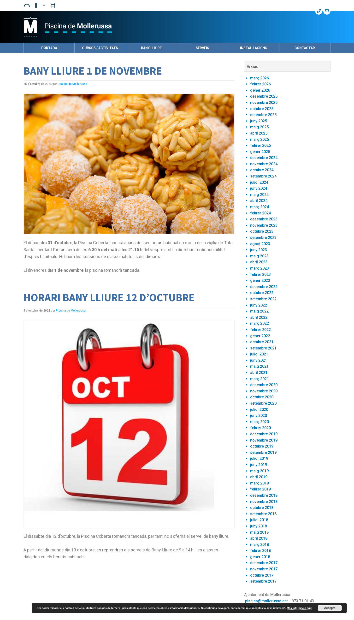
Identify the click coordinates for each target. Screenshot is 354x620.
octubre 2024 (261, 170)
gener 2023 (260, 280)
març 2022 (259, 323)
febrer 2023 (260, 274)
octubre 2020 (261, 397)
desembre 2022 (263, 286)
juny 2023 (258, 250)
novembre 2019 (263, 440)
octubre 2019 (261, 446)
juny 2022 (258, 305)
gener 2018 (260, 557)
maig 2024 (259, 194)
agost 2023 (260, 244)
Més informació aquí (299, 608)
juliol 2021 (259, 354)
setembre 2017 (263, 581)
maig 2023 (259, 256)
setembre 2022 (263, 299)
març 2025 (259, 139)
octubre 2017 (261, 575)
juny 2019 (258, 464)
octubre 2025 (261, 108)
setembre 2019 (263, 452)
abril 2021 (258, 372)
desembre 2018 (263, 495)
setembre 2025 (263, 114)
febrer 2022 (260, 329)
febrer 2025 (260, 145)
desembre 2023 (263, 219)
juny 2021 (258, 360)
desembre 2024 (263, 157)
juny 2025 (258, 121)
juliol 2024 (259, 182)
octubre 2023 (261, 231)
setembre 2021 (263, 348)
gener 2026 (260, 90)
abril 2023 (258, 262)
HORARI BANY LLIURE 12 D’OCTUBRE (109, 297)
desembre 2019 (263, 434)
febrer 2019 (260, 489)
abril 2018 (258, 538)
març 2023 (259, 268)
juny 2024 (258, 188)
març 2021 (259, 379)
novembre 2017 (263, 569)
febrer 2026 (260, 84)
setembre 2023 (263, 237)
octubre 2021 (261, 342)
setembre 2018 (263, 514)
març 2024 (259, 207)
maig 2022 (259, 311)
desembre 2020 (263, 385)
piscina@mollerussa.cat (266, 601)
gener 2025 (260, 151)
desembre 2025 (263, 96)
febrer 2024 (260, 213)
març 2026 (259, 78)
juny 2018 (258, 526)
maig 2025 (259, 127)
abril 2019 (258, 477)
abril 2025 (258, 133)
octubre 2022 (261, 292)
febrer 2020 (260, 427)
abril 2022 (258, 317)
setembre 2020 (263, 403)
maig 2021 (259, 366)
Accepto (329, 608)
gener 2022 (260, 336)
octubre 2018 (261, 507)
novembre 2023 (263, 225)
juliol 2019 (259, 458)
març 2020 (259, 421)
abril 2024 (258, 200)
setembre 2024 (263, 176)
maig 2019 (259, 471)
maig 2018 (259, 532)
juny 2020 (258, 415)
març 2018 (259, 544)
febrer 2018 (260, 550)
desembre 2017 (263, 563)
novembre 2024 (263, 164)
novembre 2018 (263, 501)
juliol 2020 (259, 409)
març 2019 (259, 483)
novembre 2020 (263, 391)
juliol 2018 (259, 520)
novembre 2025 (263, 102)
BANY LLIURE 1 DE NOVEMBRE (93, 70)
